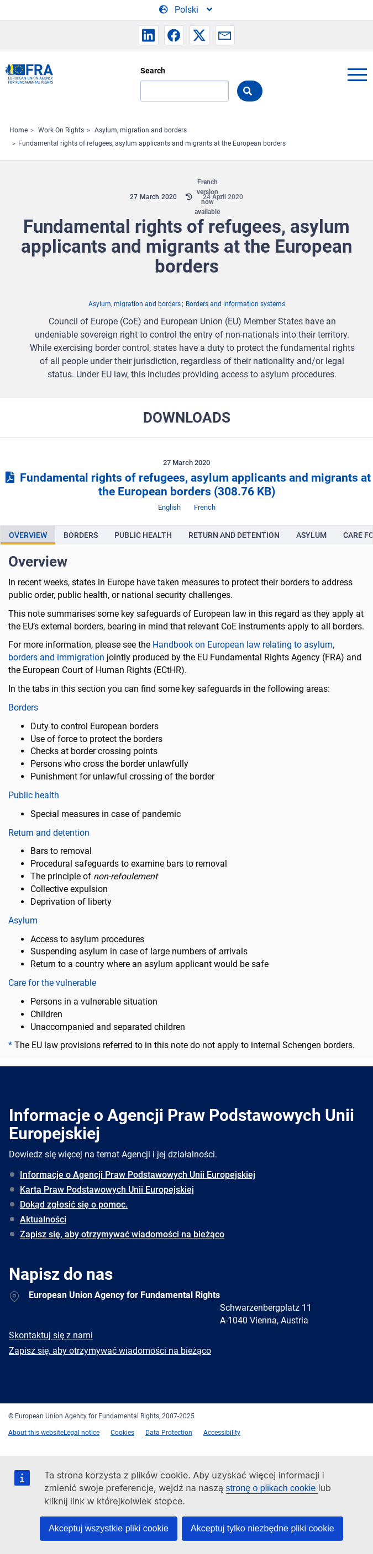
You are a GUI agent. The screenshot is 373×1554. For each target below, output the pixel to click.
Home (18, 130)
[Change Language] (186, 10)
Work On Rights (61, 130)
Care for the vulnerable (52, 983)
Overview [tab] (28, 535)
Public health (33, 795)
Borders (23, 707)
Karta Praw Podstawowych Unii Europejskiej (107, 1189)
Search (152, 70)
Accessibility (221, 1432)
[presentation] (28, 535)
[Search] (184, 91)
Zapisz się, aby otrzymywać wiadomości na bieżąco (122, 1234)
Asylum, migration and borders (140, 130)
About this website (36, 1432)
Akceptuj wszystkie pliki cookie (109, 1528)
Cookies (122, 1432)
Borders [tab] (81, 535)
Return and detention (49, 832)
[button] (149, 35)
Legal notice (81, 1432)
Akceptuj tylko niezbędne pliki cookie (262, 1528)
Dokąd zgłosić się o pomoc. (74, 1204)
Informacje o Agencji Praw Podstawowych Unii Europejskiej (137, 1174)
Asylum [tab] (311, 535)
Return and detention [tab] (234, 535)
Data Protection (168, 1432)
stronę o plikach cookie (272, 1488)
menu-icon (357, 74)
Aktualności (43, 1219)
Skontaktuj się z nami (51, 1335)
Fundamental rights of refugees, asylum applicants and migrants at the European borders (152, 143)
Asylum (23, 920)
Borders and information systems (235, 304)
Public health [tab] (143, 535)
